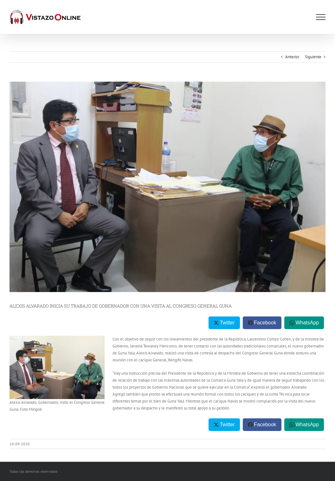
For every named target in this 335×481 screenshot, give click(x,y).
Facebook (265, 322)
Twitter (227, 322)
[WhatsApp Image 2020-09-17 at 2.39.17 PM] (167, 187)
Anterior (292, 56)
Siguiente (313, 56)
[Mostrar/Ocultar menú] (321, 17)
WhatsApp (307, 322)
